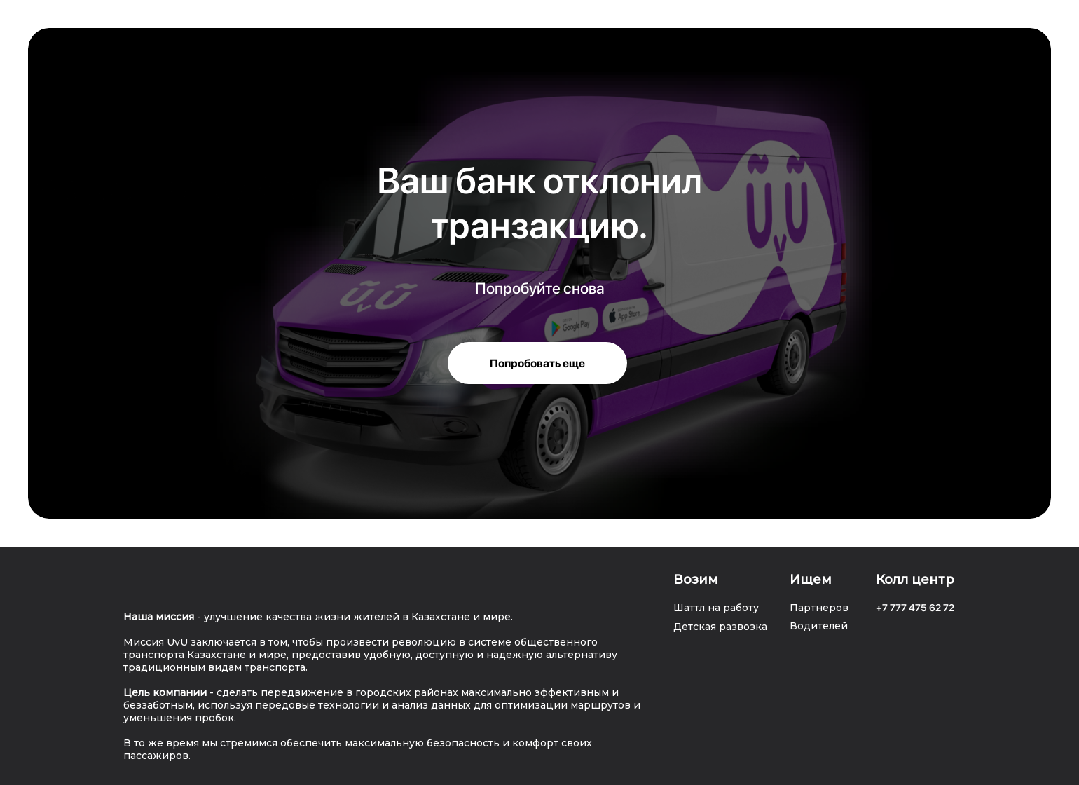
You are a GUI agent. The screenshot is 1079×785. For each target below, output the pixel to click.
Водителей (819, 626)
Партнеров (819, 607)
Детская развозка (720, 626)
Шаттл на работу (716, 607)
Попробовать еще (537, 363)
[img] (144, 582)
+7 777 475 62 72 (915, 607)
